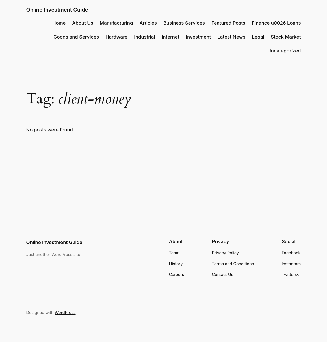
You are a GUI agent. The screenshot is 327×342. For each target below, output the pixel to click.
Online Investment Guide (57, 10)
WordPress (65, 312)
